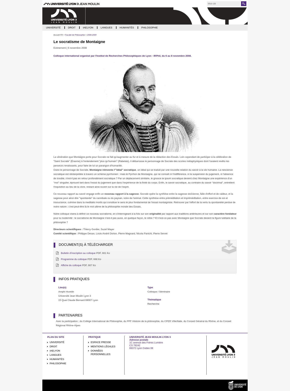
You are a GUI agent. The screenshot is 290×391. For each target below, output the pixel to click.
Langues (55, 355)
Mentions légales (103, 346)
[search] (223, 3)
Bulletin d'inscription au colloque (78, 253)
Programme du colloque (74, 259)
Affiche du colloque (71, 265)
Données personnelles (100, 352)
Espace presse (101, 342)
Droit (53, 346)
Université (57, 342)
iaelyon (55, 350)
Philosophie (58, 363)
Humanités (57, 359)
